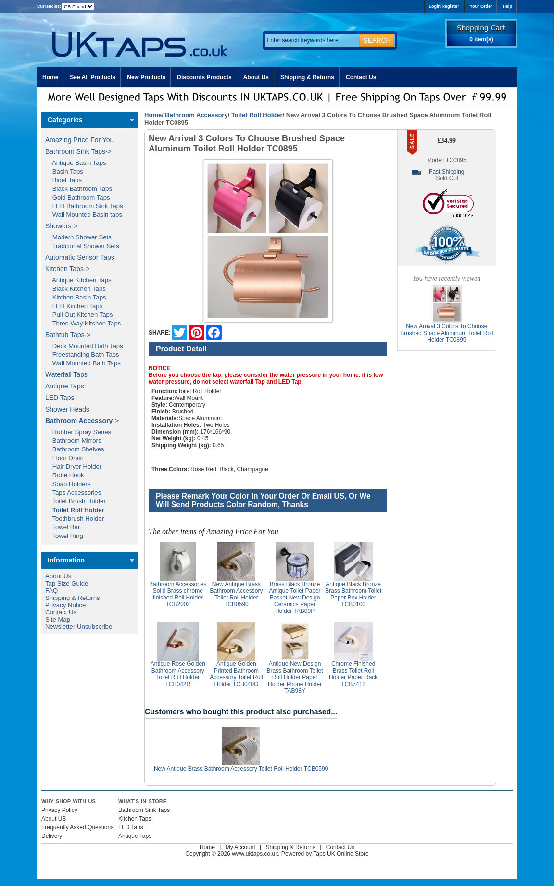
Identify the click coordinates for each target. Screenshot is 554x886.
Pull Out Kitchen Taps (79, 314)
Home (50, 77)
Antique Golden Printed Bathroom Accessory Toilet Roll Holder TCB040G (236, 674)
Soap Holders (68, 483)
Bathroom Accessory (196, 115)
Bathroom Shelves (74, 449)
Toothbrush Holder (74, 518)
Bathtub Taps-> (67, 334)
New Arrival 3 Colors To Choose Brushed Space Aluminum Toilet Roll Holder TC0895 (446, 333)
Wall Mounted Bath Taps (83, 363)
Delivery (51, 836)
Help (507, 6)
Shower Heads (67, 409)
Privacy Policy (59, 810)
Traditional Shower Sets (82, 246)
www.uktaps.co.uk (255, 853)
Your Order (481, 6)
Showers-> (61, 226)
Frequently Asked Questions (77, 827)
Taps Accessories (73, 492)
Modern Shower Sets (78, 237)
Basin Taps (64, 171)
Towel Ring (64, 535)
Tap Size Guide (66, 583)
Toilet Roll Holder (257, 115)
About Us (256, 77)
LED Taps (59, 397)
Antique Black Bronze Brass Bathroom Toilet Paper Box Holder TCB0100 (353, 594)
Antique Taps (64, 386)
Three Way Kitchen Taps (83, 323)
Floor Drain (64, 458)
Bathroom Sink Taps (144, 810)
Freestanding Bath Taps (82, 354)
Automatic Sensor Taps (79, 257)
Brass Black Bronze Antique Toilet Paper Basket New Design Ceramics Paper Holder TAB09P (294, 597)
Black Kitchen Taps (75, 288)
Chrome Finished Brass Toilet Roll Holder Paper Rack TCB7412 (353, 674)
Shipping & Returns (307, 77)
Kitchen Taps (134, 818)
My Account (240, 847)
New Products (146, 77)
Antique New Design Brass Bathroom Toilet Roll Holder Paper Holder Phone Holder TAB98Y (294, 677)
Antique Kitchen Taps (78, 280)
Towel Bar (62, 527)
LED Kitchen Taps (73, 306)
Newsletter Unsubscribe (78, 626)
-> (82, 420)
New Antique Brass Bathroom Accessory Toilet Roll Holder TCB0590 (236, 594)
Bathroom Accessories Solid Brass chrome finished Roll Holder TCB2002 (177, 594)
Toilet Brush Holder (75, 501)
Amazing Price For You (79, 140)
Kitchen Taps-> (67, 269)
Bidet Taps (63, 180)
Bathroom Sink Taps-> (78, 151)
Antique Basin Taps (75, 162)
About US (53, 818)
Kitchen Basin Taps (75, 297)
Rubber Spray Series (78, 432)
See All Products (92, 77)
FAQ (51, 590)
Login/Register (444, 6)
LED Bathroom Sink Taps (84, 206)
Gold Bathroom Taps (77, 197)
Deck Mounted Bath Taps (84, 345)
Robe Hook (64, 475)
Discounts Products (204, 77)
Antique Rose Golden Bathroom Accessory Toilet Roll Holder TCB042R (178, 674)
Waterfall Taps (66, 374)
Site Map (57, 619)
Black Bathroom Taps (78, 188)
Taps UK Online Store (340, 853)
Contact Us (361, 77)
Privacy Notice (65, 605)
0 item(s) (481, 39)
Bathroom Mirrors (73, 440)
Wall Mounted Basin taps (83, 214)
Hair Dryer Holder (73, 466)
